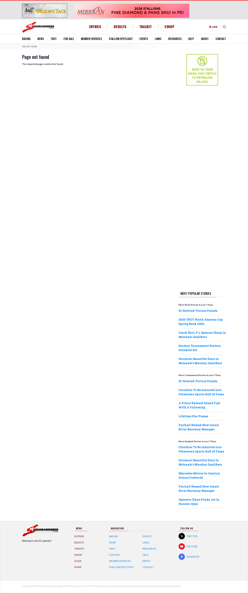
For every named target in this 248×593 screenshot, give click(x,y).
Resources (175, 39)
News (40, 39)
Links (158, 39)
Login (214, 26)
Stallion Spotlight (121, 39)
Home (77, 567)
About (205, 39)
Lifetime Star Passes (193, 416)
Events (144, 39)
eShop (169, 26)
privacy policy (174, 586)
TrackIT (145, 26)
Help (191, 39)
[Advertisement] (202, 137)
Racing (26, 39)
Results (120, 26)
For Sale (69, 39)
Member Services (91, 39)
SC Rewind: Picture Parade (198, 311)
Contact (221, 39)
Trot (54, 39)
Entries (95, 26)
